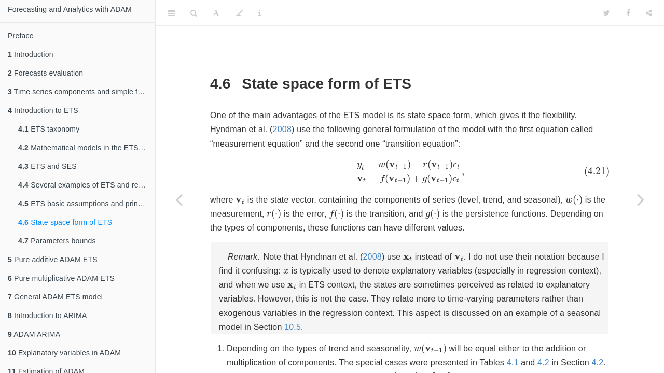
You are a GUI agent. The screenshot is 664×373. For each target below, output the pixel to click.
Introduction (30, 54)
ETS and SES (47, 166)
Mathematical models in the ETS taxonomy (86, 148)
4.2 (553, 367)
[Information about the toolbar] (260, 13)
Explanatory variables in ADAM (64, 353)
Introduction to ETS (43, 110)
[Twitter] (607, 13)
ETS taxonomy (48, 129)
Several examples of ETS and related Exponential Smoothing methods (86, 185)
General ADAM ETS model (55, 297)
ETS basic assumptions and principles (86, 203)
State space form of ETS (65, 222)
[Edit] (239, 13)
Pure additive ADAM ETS (53, 259)
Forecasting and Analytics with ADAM (70, 9)
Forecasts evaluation (45, 73)
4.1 (523, 367)
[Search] (194, 13)
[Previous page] (179, 199)
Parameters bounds (57, 241)
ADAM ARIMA (34, 334)
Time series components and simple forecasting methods (81, 92)
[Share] (649, 13)
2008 (282, 129)
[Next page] (640, 199)
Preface (21, 36)
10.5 (380, 331)
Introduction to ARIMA (47, 315)
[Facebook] (628, 13)
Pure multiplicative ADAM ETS (61, 278)
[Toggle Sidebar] (171, 13)
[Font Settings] (216, 13)
